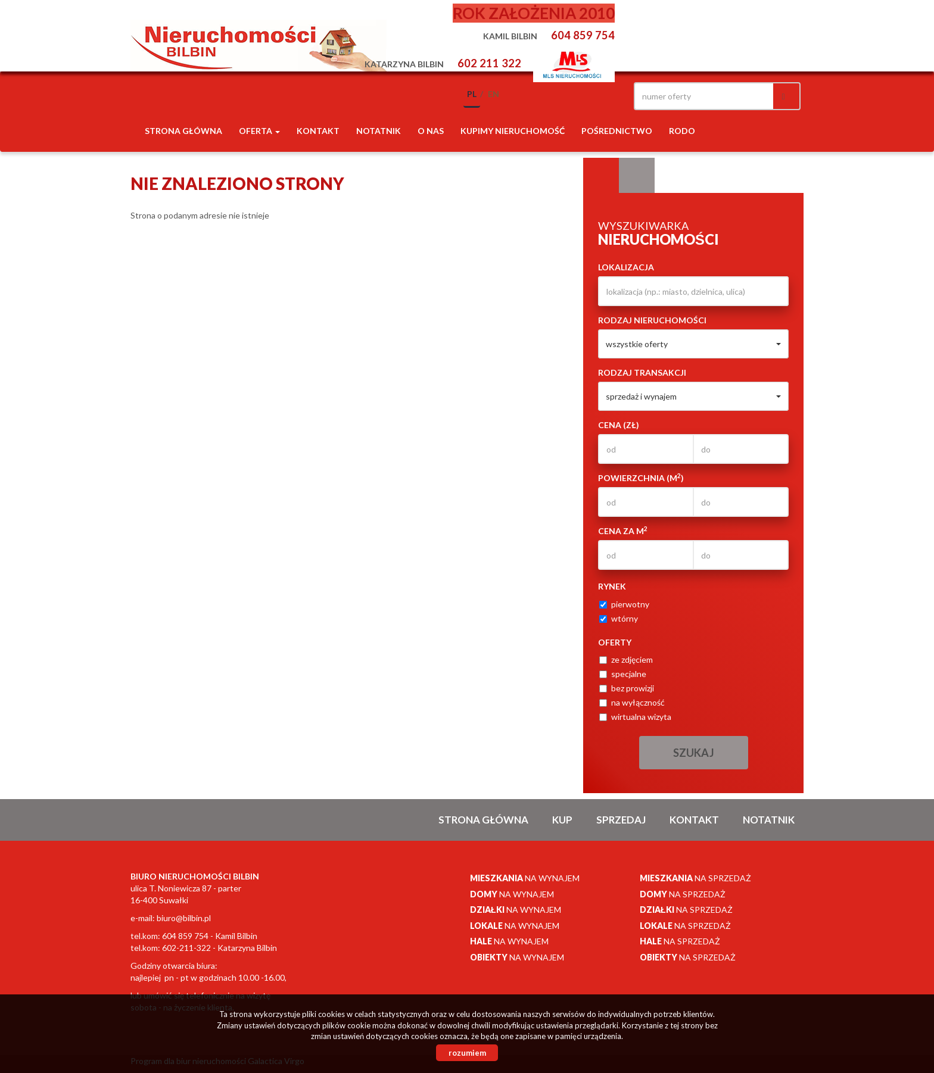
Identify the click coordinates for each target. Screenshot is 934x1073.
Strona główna (183, 131)
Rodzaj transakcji (642, 372)
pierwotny (624, 604)
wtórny (618, 618)
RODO (682, 131)
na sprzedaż (695, 878)
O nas (431, 131)
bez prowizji (626, 688)
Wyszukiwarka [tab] (601, 176)
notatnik (378, 131)
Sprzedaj (621, 819)
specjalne (622, 674)
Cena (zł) (618, 425)
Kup (562, 819)
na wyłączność (632, 702)
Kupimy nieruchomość (512, 131)
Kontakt (318, 131)
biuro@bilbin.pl (184, 918)
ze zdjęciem (626, 659)
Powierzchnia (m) (641, 477)
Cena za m (622, 530)
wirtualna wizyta (635, 717)
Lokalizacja (626, 267)
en (493, 94)
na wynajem (525, 878)
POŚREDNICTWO (616, 131)
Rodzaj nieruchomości (652, 320)
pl (472, 94)
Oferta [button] (259, 131)
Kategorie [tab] (637, 176)
